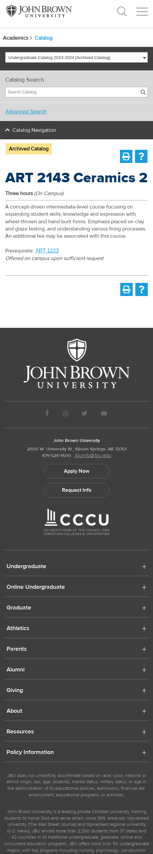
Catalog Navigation (34, 130)
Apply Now (76, 471)
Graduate (19, 608)
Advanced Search (26, 111)
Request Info (76, 490)
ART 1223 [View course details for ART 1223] (47, 250)
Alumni (16, 670)
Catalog (43, 38)
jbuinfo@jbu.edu (93, 455)
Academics (18, 38)
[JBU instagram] (65, 414)
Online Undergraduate (36, 587)
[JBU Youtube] (103, 414)
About (14, 711)
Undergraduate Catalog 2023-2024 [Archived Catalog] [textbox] (59, 57)
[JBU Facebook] (47, 414)
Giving (15, 690)
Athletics (18, 629)
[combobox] (76, 57)
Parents (17, 649)
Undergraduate (26, 567)
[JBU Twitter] (85, 414)
